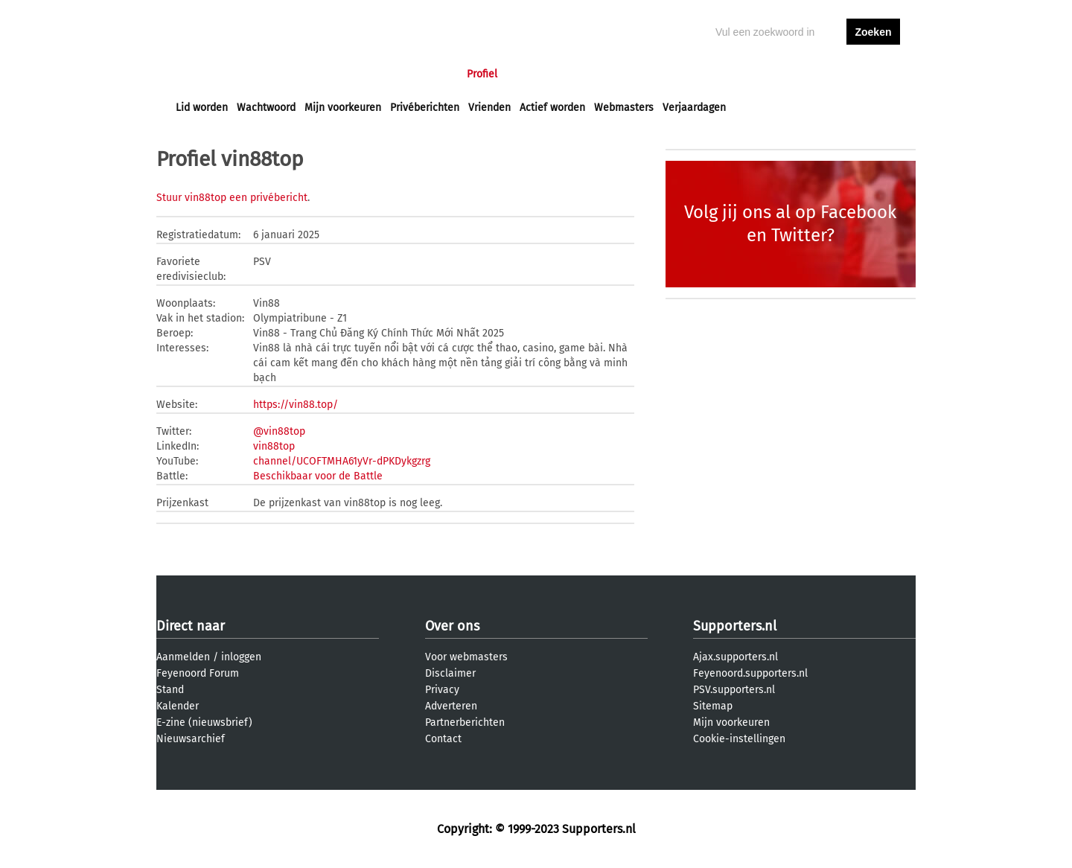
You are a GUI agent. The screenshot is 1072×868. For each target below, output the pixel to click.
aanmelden (873, 74)
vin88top (274, 446)
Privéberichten (424, 107)
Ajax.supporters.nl (735, 657)
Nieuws (266, 74)
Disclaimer (450, 673)
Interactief (382, 74)
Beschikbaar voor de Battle (318, 476)
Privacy (442, 689)
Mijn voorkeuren (342, 107)
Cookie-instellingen (739, 739)
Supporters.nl (734, 626)
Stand (170, 689)
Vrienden (489, 107)
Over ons (452, 626)
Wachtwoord (266, 107)
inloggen (816, 74)
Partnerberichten (465, 722)
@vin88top (279, 431)
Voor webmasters (466, 657)
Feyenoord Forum (197, 673)
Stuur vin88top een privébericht (231, 197)
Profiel (482, 74)
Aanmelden (183, 657)
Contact (443, 739)
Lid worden (202, 107)
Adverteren (451, 706)
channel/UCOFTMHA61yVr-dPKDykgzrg (341, 461)
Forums (320, 74)
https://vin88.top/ (295, 404)
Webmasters (624, 107)
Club (437, 74)
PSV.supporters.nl (734, 689)
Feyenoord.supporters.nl (750, 673)
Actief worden (552, 107)
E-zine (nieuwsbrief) (204, 722)
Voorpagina (202, 74)
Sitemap (713, 706)
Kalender (177, 706)
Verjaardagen (694, 107)
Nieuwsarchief (190, 739)
